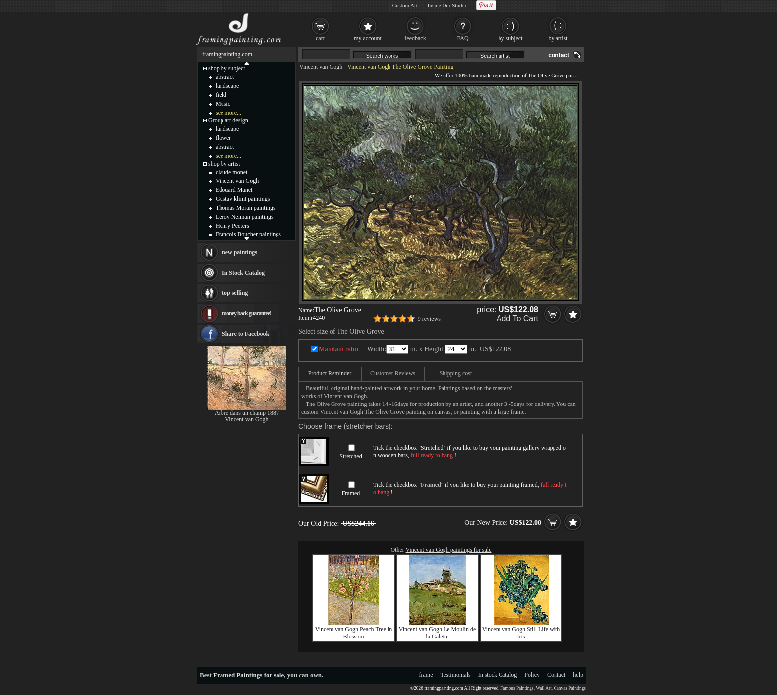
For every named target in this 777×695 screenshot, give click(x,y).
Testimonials (456, 674)
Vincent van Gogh (320, 66)
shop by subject (226, 68)
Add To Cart (517, 318)
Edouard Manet (234, 189)
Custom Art (405, 5)
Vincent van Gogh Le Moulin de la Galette (437, 633)
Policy (532, 674)
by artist (558, 38)
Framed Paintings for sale (248, 675)
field (221, 94)
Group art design (228, 120)
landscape (227, 85)
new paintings (239, 252)
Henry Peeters (232, 225)
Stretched (350, 456)
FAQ (462, 38)
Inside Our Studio (447, 5)
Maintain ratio (338, 349)
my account (368, 38)
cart (320, 38)
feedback (415, 38)
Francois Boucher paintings (248, 234)
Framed (351, 493)
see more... (228, 112)
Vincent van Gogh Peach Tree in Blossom (353, 633)
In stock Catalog (497, 674)
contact (558, 55)
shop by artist (224, 163)
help (578, 674)
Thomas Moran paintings (246, 207)
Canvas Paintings (570, 688)
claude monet (231, 172)
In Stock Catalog (243, 272)
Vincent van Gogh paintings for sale (449, 549)
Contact (556, 674)
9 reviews (429, 318)
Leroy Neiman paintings (245, 216)
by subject (511, 38)
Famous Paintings (517, 688)
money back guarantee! (246, 313)
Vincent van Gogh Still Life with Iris (521, 633)
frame (426, 674)
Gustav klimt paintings (243, 198)
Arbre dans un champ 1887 (247, 412)
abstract (225, 76)
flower (223, 137)
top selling (235, 293)
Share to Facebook (245, 333)
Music (223, 103)
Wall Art (544, 688)
